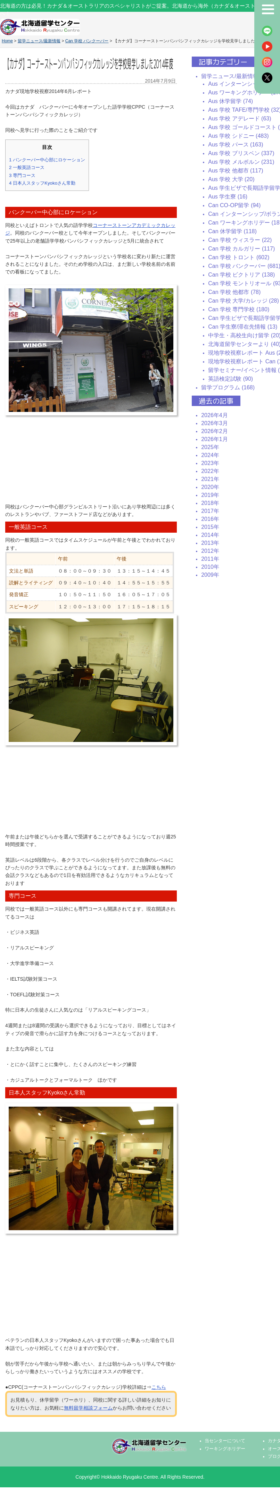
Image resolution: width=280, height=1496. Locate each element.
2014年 (210, 535)
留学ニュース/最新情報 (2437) (238, 76)
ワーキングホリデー (225, 1448)
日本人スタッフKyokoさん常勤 (42, 183)
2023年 (210, 463)
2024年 (210, 455)
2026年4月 (214, 415)
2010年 (210, 567)
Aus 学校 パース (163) (235, 144)
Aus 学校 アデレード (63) (239, 118)
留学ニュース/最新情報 (39, 41)
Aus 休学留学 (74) (230, 101)
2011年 (210, 559)
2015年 (210, 527)
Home (7, 41)
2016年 (210, 519)
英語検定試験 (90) (230, 379)
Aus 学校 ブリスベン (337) (241, 153)
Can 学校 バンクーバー (87, 41)
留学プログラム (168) (228, 387)
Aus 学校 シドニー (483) (238, 136)
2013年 (210, 543)
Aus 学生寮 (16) (227, 197)
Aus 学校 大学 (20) (231, 179)
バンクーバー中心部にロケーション (47, 159)
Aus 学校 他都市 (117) (235, 171)
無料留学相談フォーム (88, 1408)
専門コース (22, 175)
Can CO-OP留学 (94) (234, 205)
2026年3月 (214, 423)
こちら (158, 1387)
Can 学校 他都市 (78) (234, 292)
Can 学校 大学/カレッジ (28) (243, 301)
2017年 (210, 511)
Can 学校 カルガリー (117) (241, 249)
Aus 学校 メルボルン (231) (241, 162)
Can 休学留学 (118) (232, 231)
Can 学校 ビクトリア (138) (241, 275)
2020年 (210, 487)
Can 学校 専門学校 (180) (238, 309)
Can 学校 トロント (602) (238, 257)
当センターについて (225, 1440)
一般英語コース (26, 167)
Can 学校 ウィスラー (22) (240, 240)
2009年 (210, 575)
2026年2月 (214, 431)
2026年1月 (214, 439)
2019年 (210, 495)
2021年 (210, 479)
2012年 (210, 551)
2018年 (210, 503)
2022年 (210, 471)
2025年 (210, 447)
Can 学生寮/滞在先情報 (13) (242, 327)
